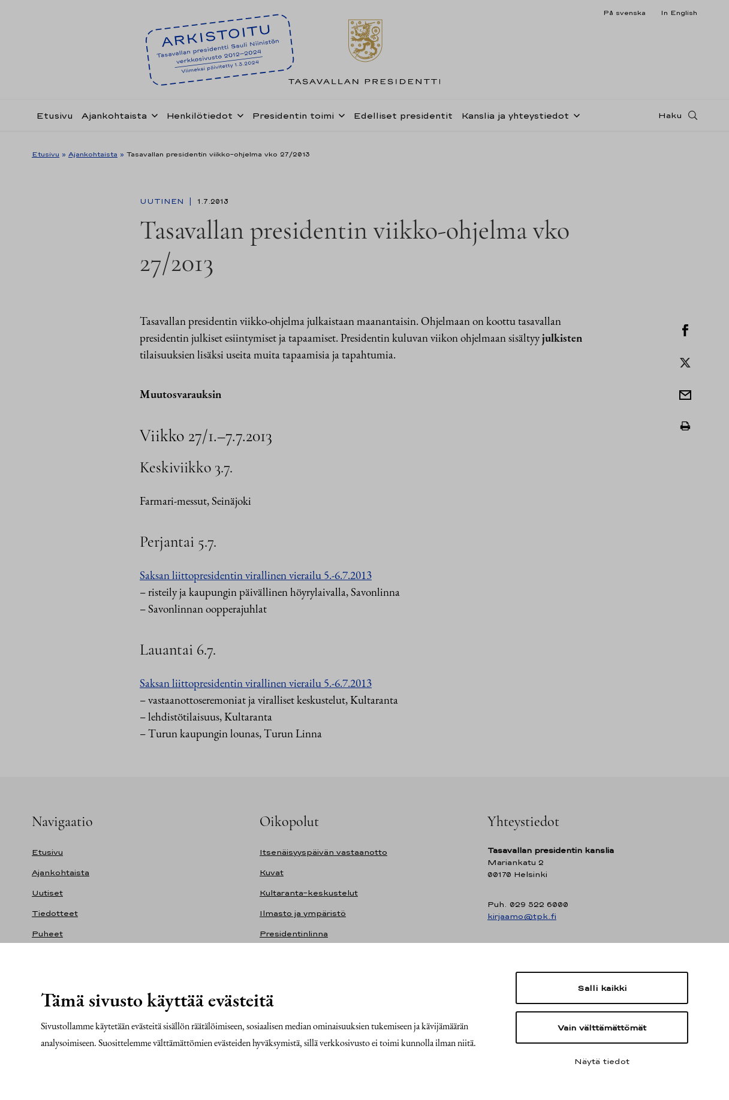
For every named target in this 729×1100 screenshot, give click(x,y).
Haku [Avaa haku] (670, 121)
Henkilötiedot (199, 122)
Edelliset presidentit (403, 122)
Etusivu (54, 122)
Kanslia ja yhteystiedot (515, 122)
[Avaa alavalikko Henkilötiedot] (238, 121)
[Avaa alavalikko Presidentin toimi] (339, 121)
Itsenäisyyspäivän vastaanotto (323, 852)
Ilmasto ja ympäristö (303, 913)
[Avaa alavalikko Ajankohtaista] (152, 121)
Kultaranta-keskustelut (309, 893)
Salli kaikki (601, 988)
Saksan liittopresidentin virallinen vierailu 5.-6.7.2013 (256, 575)
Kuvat (272, 872)
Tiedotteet (55, 913)
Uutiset (47, 893)
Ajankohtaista (114, 122)
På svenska (624, 12)
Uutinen (163, 201)
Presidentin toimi (293, 122)
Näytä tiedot (601, 1061)
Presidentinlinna (294, 934)
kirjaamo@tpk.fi (521, 916)
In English (679, 12)
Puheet (47, 934)
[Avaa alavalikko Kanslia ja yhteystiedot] (574, 121)
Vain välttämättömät (602, 1027)
